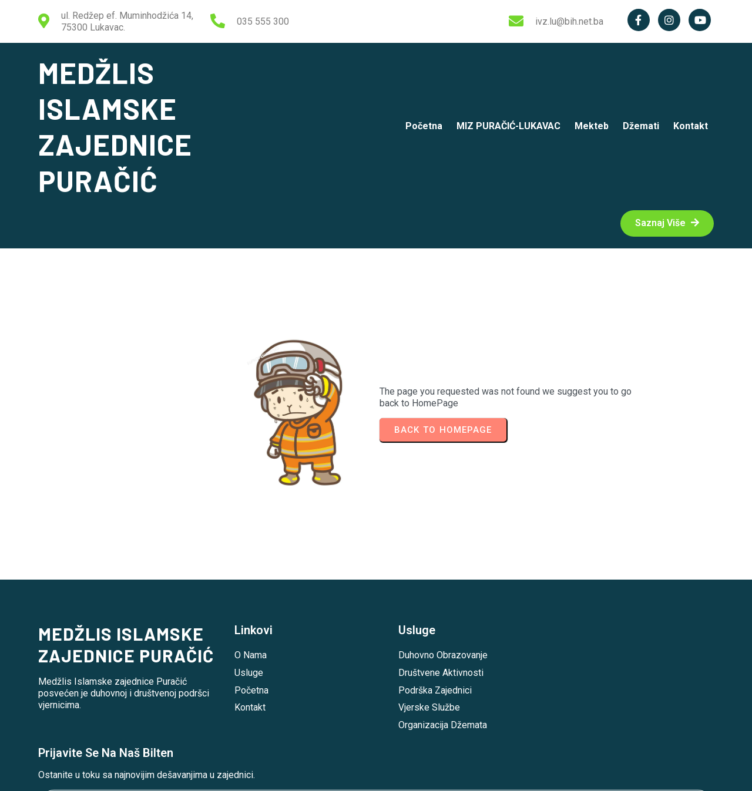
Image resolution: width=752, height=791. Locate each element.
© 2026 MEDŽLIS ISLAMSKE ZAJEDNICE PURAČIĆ (376, 772)
